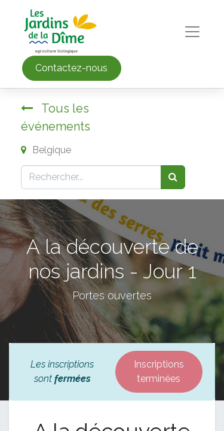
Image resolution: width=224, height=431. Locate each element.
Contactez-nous (71, 68)
